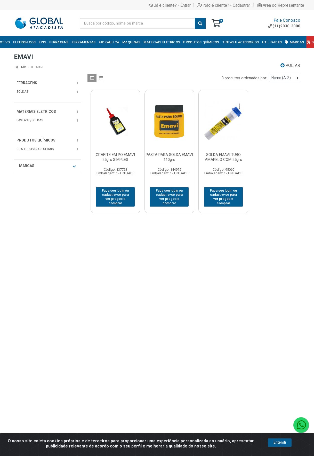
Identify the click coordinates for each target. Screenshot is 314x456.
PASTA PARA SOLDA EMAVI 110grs (169, 157)
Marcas (47, 166)
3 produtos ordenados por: (244, 78)
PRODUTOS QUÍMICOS (36, 140)
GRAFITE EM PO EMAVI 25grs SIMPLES (115, 157)
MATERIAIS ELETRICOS (36, 111)
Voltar (290, 65)
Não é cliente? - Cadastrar (223, 5)
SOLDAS (22, 91)
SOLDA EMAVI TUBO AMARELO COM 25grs (223, 157)
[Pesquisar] (200, 23)
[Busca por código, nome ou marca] (137, 23)
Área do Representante (280, 5)
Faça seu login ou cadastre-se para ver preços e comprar (115, 196)
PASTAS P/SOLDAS (30, 120)
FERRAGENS (27, 83)
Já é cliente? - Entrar (170, 5)
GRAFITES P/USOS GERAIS (35, 149)
